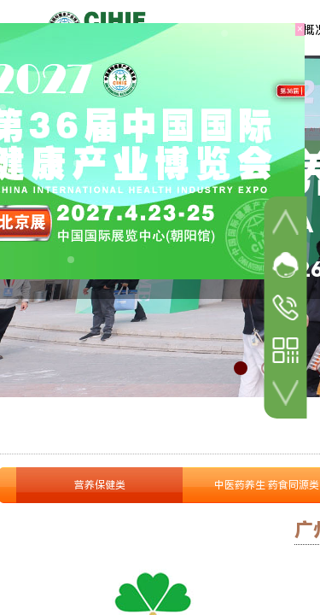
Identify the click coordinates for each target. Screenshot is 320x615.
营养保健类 (99, 485)
